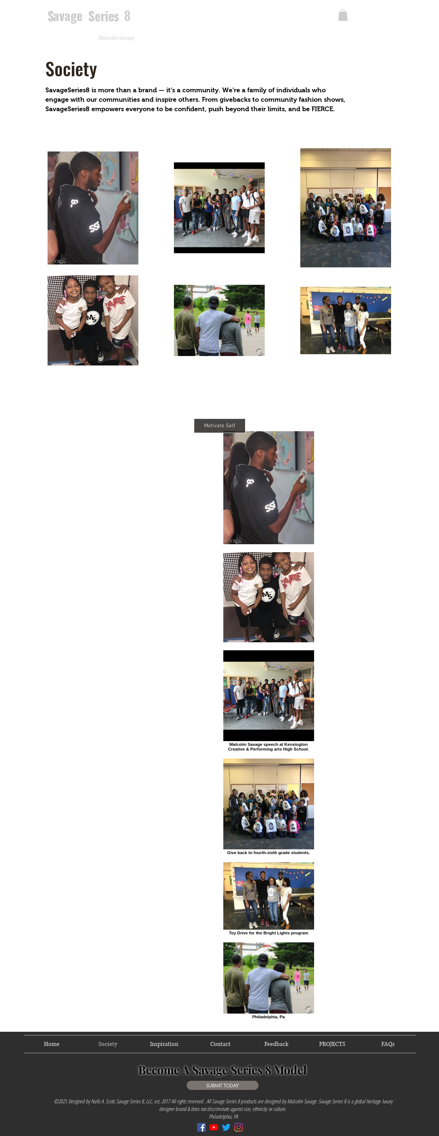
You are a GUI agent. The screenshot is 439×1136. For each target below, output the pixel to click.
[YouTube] (214, 1127)
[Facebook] (201, 1127)
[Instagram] (238, 1127)
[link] (343, 15)
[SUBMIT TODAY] (223, 1085)
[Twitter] (226, 1127)
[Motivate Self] (219, 426)
